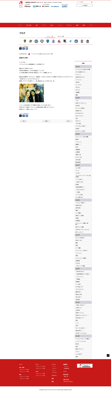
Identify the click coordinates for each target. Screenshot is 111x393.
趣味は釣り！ (79, 291)
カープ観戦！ (79, 213)
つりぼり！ (78, 173)
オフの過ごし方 (79, 286)
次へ (68, 121)
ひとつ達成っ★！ (80, 197)
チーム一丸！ (79, 84)
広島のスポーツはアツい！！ (82, 315)
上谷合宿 (78, 310)
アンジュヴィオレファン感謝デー (83, 338)
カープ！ (78, 170)
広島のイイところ (80, 312)
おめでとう (78, 121)
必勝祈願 (78, 260)
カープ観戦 (78, 248)
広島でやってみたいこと (81, 103)
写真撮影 (78, 92)
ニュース (60, 25)
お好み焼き (78, 159)
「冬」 (77, 100)
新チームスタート (80, 232)
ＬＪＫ (77, 323)
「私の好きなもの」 (80, 271)
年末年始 (78, 299)
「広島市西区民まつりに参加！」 (83, 274)
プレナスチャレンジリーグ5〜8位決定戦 (83, 176)
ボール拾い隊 (79, 354)
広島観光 (78, 281)
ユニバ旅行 (78, 168)
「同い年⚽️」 (79, 123)
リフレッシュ (79, 79)
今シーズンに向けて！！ (81, 328)
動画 (77, 25)
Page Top (108, 355)
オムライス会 (79, 157)
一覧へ (46, 121)
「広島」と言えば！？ (81, 305)
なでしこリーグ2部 (24, 371)
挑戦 (77, 356)
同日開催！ (78, 220)
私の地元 (78, 105)
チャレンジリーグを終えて (82, 250)
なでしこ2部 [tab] (61, 36)
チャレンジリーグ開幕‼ (81, 258)
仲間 (77, 245)
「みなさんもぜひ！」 (81, 189)
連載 (84, 25)
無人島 (77, 344)
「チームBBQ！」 (80, 179)
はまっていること (79, 115)
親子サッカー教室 (80, 227)
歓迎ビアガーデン (80, 349)
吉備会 (77, 218)
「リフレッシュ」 (80, 276)
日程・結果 (28, 25)
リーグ (53, 366)
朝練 (77, 95)
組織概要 (65, 364)
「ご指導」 (78, 192)
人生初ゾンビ (79, 307)
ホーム (20, 25)
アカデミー (54, 372)
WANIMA (77, 82)
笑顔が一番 (78, 154)
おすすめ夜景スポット (81, 72)
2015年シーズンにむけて (81, 333)
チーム (44, 25)
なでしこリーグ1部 (24, 369)
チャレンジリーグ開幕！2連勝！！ (82, 224)
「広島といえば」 (80, 182)
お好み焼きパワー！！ (81, 317)
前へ (24, 121)
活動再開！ (78, 149)
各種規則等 (66, 368)
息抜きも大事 (79, 294)
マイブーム (78, 74)
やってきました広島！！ (81, 126)
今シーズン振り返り (80, 237)
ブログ (51, 25)
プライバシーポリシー (68, 381)
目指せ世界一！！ (80, 330)
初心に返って (79, 297)
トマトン (78, 351)
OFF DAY (78, 87)
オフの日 (78, 263)
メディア (54, 368)
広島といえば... (79, 240)
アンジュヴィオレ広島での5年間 (83, 69)
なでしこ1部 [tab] (50, 36)
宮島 (77, 346)
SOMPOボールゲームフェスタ (82, 229)
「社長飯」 (78, 279)
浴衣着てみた (79, 110)
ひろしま (78, 89)
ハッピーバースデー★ (81, 341)
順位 (37, 25)
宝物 (77, 320)
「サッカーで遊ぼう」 (81, 202)
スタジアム (69, 25)
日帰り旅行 (78, 208)
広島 (77, 118)
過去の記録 (65, 374)
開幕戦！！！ (79, 144)
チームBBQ (78, 284)
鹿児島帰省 (78, 162)
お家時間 (78, 152)
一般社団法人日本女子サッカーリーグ (43, 2)
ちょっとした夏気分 (80, 108)
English (85, 5)
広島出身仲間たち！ (80, 187)
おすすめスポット (80, 113)
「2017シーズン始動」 (81, 265)
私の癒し (78, 128)
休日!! (77, 147)
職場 (77, 242)
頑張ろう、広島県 (80, 215)
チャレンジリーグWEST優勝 (82, 136)
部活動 (77, 184)
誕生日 (77, 139)
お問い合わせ (66, 379)
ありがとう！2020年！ (81, 131)
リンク (90, 25)
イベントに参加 (79, 194)
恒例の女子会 (79, 205)
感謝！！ (78, 210)
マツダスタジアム (80, 289)
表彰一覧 (66, 376)
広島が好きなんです (80, 77)
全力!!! (77, 325)
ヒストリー (66, 366)
